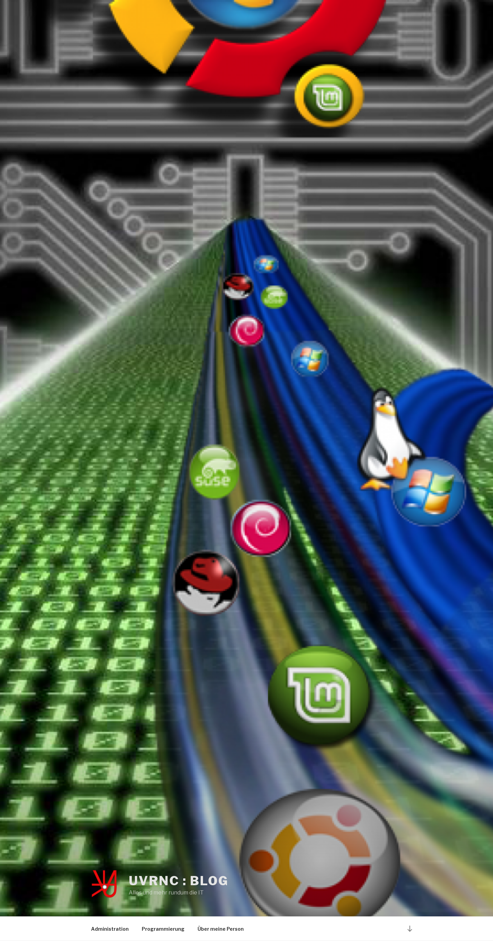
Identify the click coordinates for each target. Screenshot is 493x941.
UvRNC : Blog (179, 880)
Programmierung (163, 929)
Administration (110, 929)
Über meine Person (221, 929)
